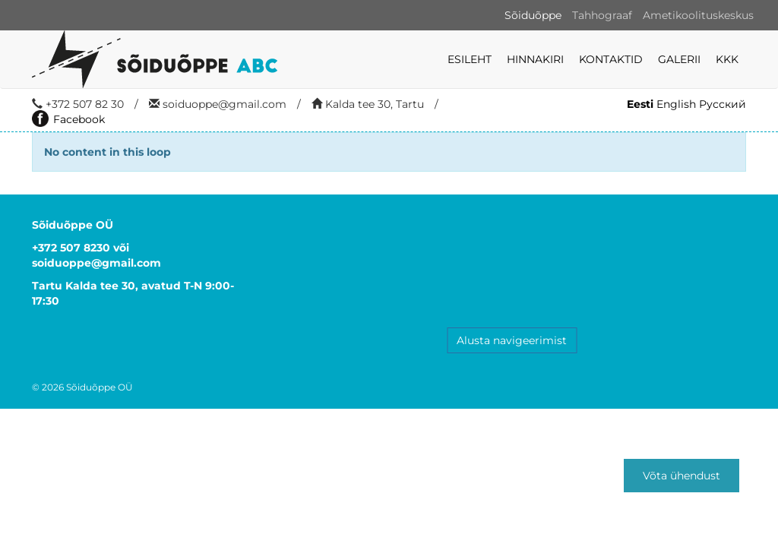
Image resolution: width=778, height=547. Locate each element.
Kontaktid (611, 59)
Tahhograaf (602, 15)
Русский (722, 104)
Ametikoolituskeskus (698, 15)
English (676, 104)
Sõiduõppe (532, 15)
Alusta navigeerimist (512, 340)
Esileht (470, 59)
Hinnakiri (535, 59)
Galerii (679, 59)
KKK (727, 59)
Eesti (640, 104)
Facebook (68, 119)
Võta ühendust (681, 475)
